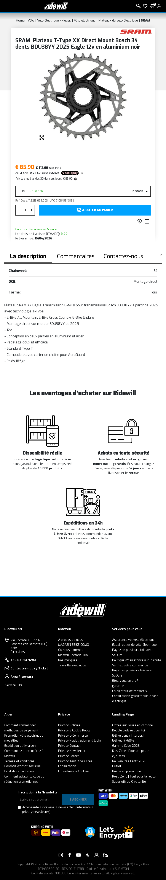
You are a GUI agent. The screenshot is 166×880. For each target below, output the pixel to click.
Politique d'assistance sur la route (136, 660)
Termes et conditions (19, 761)
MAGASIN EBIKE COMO (73, 645)
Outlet (116, 766)
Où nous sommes (70, 650)
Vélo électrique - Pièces (54, 20)
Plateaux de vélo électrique (118, 20)
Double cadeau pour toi (128, 730)
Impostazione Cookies (73, 771)
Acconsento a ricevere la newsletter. (57, 809)
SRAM (145, 20)
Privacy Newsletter (72, 751)
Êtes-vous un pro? (125, 681)
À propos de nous (70, 640)
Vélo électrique (85, 20)
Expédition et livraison (20, 746)
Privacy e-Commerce (73, 736)
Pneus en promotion (126, 771)
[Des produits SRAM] (136, 31)
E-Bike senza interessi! (128, 736)
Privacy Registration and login (79, 741)
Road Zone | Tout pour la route (134, 776)
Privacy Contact (69, 746)
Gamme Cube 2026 (126, 746)
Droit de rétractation (19, 771)
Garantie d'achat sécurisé (22, 766)
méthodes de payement (21, 730)
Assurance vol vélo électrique (133, 640)
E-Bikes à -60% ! (124, 741)
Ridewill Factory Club (73, 655)
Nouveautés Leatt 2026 (129, 761)
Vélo (31, 20)
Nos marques (67, 660)
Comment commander (20, 725)
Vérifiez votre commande (130, 665)
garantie (118, 686)
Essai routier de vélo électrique (134, 645)
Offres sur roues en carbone (132, 725)
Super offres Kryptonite (129, 782)
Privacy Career (68, 756)
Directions (18, 652)
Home (20, 20)
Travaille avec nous (72, 665)
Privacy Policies (69, 725)
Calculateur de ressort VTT (131, 691)
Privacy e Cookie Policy (74, 730)
